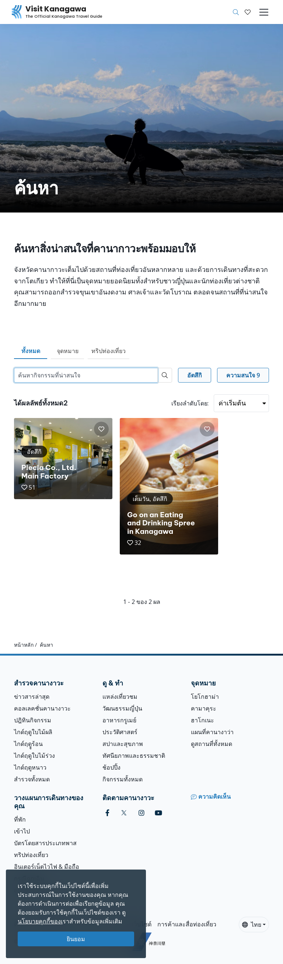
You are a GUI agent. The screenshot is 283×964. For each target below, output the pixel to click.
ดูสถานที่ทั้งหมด (211, 744)
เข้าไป (22, 831)
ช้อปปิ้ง (111, 767)
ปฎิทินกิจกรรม (32, 720)
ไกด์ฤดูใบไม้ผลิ (33, 732)
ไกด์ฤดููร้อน (28, 744)
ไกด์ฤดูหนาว (30, 767)
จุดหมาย (67, 351)
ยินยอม (76, 939)
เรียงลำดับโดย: (190, 403)
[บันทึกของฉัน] (248, 12)
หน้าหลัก (24, 644)
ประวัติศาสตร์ (119, 732)
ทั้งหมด (30, 351)
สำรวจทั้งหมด (32, 779)
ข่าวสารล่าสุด (31, 696)
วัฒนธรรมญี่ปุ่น (122, 708)
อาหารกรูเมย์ (119, 720)
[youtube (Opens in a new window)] (158, 813)
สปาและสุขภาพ (122, 744)
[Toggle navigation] (263, 12)
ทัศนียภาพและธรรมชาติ (133, 755)
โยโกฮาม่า (205, 696)
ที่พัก (20, 819)
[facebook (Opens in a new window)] (107, 813)
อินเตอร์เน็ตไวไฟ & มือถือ (46, 867)
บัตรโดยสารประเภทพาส (45, 843)
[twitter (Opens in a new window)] (124, 813)
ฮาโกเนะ (202, 720)
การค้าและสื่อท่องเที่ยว (186, 924)
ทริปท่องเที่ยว (108, 351)
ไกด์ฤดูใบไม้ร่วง (34, 755)
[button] (248, 12)
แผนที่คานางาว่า (212, 732)
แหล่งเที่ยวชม (119, 696)
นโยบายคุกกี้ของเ (40, 921)
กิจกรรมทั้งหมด (122, 779)
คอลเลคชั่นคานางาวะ (42, 708)
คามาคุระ (203, 708)
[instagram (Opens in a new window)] (141, 813)
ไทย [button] (251, 924)
